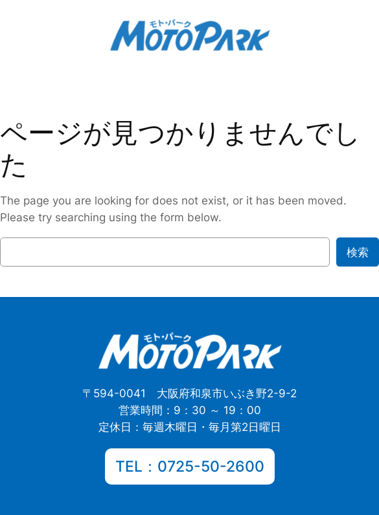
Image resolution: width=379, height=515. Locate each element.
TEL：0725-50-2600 (189, 466)
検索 (358, 252)
